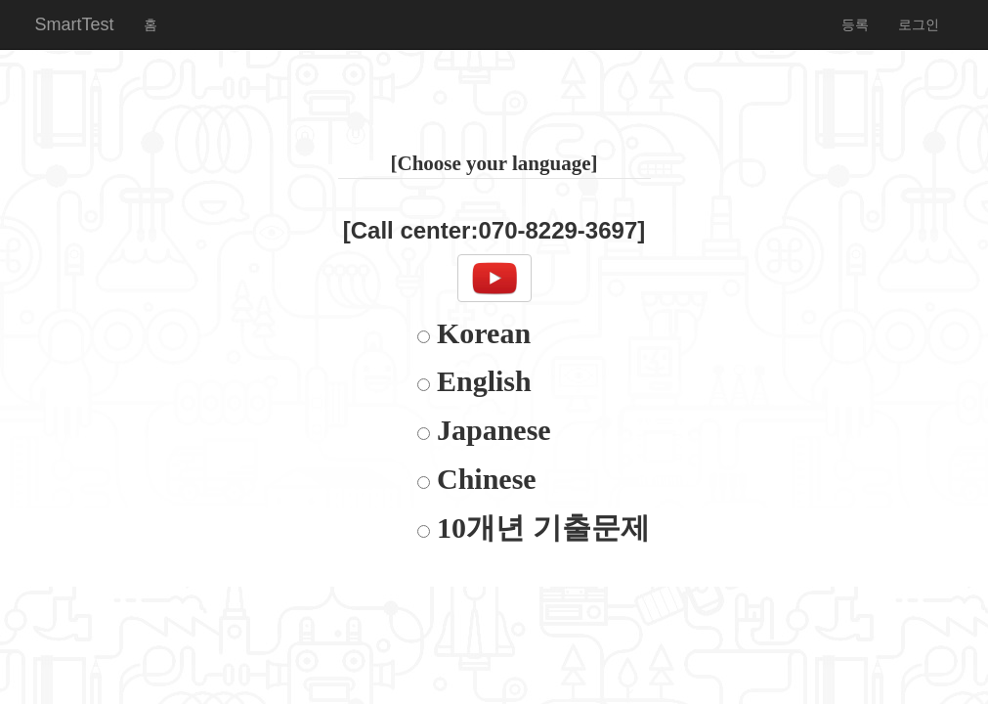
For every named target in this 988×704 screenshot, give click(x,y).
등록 (855, 24)
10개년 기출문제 (540, 527)
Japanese (490, 430)
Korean (481, 333)
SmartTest (74, 24)
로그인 (918, 24)
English (481, 381)
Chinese (483, 478)
